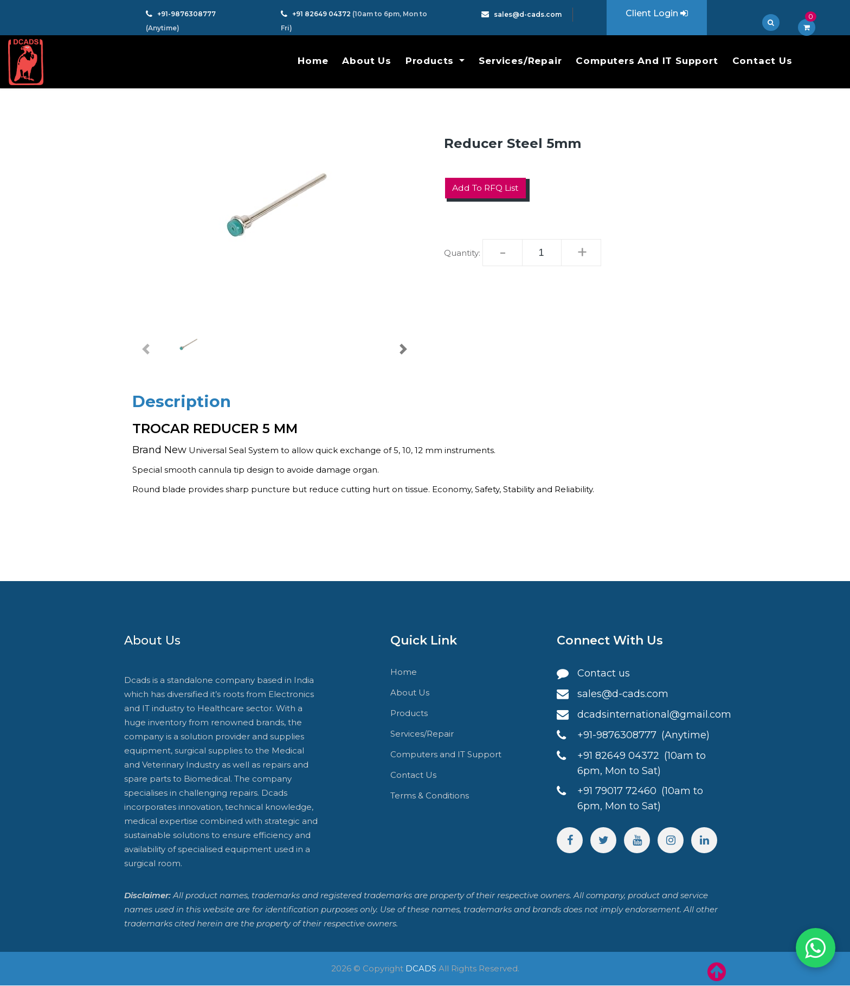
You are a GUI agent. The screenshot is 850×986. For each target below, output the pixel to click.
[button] (145, 349)
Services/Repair (520, 60)
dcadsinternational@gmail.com (654, 715)
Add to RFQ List (486, 188)
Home (313, 60)
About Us (366, 60)
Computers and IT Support (647, 60)
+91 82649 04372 (322, 14)
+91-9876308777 (186, 14)
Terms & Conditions (429, 796)
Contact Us (762, 60)
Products (431, 60)
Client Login (657, 13)
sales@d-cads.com (528, 14)
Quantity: (462, 253)
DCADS (420, 969)
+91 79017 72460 (618, 791)
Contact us (603, 674)
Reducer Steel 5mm (512, 143)
